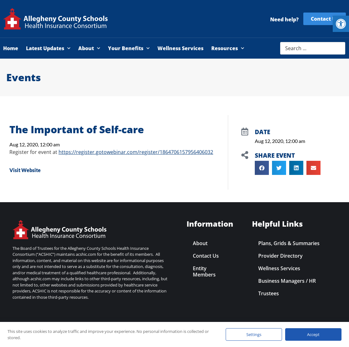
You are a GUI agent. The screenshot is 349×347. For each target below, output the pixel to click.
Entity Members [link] (204, 271)
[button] (262, 168)
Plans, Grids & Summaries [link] (289, 243)
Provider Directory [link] (280, 255)
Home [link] (10, 48)
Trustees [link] (268, 293)
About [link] (89, 48)
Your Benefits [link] (129, 48)
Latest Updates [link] (48, 48)
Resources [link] (227, 48)
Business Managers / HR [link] (287, 280)
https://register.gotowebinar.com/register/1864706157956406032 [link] (136, 152)
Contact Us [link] (206, 255)
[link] (341, 24)
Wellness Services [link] (180, 48)
